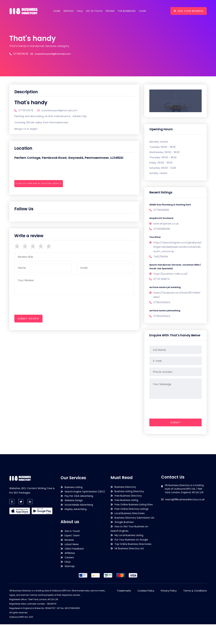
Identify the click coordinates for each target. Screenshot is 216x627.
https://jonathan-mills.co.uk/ (170, 276)
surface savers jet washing (166, 289)
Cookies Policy (146, 593)
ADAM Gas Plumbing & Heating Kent (171, 205)
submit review (28, 318)
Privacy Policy (169, 593)
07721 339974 (161, 281)
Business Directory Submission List (134, 588)
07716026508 (161, 210)
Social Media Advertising (79, 590)
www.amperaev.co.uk (166, 224)
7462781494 (160, 257)
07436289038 (161, 229)
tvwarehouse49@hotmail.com (51, 54)
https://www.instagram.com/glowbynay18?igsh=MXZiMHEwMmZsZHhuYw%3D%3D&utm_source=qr (177, 248)
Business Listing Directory (129, 561)
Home (56, 11)
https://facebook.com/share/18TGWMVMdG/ (176, 297)
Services (68, 11)
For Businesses (127, 11)
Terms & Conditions (195, 593)
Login (142, 11)
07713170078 (18, 54)
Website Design (74, 586)
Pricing (110, 11)
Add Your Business (188, 11)
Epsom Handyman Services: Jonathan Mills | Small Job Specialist (172, 268)
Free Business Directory (128, 566)
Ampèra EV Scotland (162, 219)
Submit (175, 425)
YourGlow (155, 238)
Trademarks (124, 593)
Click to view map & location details (39, 183)
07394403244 (161, 304)
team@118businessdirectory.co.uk (185, 526)
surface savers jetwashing (165, 313)
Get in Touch (94, 11)
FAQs (80, 11)
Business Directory (125, 557)
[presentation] (40, 193)
